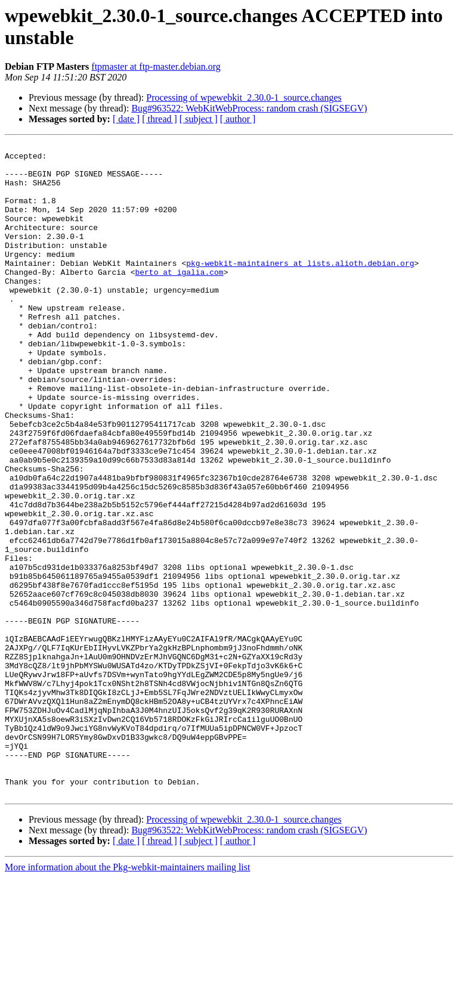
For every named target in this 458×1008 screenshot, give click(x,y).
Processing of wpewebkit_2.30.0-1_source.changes (243, 97)
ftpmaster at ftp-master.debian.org (156, 66)
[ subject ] (199, 119)
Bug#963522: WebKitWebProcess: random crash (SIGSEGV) (249, 108)
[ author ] (238, 119)
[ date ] (126, 119)
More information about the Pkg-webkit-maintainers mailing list (127, 998)
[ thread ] (159, 119)
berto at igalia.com (179, 298)
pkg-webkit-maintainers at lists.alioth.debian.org (300, 288)
